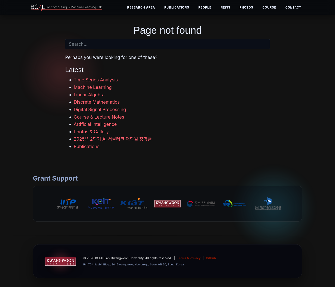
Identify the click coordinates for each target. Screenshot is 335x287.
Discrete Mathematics (97, 102)
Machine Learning (93, 87)
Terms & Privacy (188, 258)
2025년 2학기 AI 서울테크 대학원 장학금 (113, 139)
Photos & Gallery (91, 131)
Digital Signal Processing (100, 109)
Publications (87, 146)
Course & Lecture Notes (99, 117)
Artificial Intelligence (95, 124)
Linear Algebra (89, 94)
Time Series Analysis (96, 79)
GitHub (211, 258)
